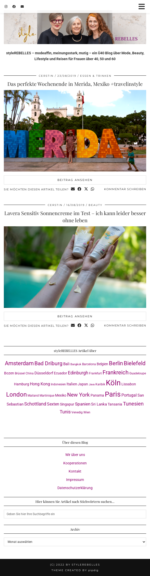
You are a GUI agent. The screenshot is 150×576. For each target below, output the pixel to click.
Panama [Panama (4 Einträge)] (97, 395)
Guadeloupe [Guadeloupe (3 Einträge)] (137, 373)
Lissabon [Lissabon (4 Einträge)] (128, 384)
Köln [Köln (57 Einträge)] (113, 382)
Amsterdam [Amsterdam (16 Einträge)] (19, 363)
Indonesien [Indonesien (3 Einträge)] (58, 384)
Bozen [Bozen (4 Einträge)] (9, 373)
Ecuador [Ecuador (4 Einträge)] (60, 373)
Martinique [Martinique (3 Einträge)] (47, 395)
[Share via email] (73, 189)
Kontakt (75, 471)
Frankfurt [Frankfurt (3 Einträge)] (95, 373)
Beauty (95, 205)
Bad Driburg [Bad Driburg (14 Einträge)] (48, 363)
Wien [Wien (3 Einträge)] (86, 412)
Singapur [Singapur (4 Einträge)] (67, 404)
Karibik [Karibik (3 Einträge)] (100, 384)
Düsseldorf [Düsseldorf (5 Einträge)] (43, 373)
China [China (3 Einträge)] (30, 373)
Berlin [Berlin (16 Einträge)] (116, 363)
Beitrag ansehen (75, 180)
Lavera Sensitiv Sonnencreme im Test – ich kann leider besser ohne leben (75, 217)
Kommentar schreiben (125, 189)
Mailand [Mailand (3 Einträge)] (33, 395)
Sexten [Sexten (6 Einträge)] (53, 404)
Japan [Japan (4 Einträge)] (83, 384)
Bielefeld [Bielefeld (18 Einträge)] (134, 363)
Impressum (75, 480)
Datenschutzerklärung (75, 488)
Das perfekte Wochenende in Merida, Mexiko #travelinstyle (75, 83)
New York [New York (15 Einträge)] (78, 394)
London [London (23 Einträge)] (16, 394)
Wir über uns (75, 455)
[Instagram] (6, 6)
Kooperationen (75, 463)
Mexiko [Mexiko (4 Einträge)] (60, 395)
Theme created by (75, 570)
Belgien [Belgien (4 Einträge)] (102, 364)
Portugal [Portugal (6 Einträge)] (129, 395)
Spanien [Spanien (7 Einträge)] (82, 404)
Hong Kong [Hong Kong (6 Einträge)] (40, 384)
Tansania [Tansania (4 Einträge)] (115, 404)
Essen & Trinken (95, 75)
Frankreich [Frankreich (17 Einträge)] (116, 372)
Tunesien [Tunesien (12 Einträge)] (133, 404)
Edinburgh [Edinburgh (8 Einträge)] (78, 372)
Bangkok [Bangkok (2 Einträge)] (75, 364)
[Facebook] (14, 6)
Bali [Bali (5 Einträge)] (66, 364)
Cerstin (46, 75)
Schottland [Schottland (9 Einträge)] (35, 404)
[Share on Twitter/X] (86, 189)
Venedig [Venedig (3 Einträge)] (77, 412)
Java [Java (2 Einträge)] (92, 384)
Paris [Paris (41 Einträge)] (113, 394)
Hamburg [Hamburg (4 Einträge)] (21, 384)
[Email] (22, 6)
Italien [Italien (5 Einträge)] (72, 384)
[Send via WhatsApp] (93, 189)
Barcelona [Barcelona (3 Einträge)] (89, 364)
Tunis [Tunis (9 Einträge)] (65, 411)
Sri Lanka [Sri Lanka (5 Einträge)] (99, 404)
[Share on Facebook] (79, 189)
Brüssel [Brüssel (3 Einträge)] (20, 373)
